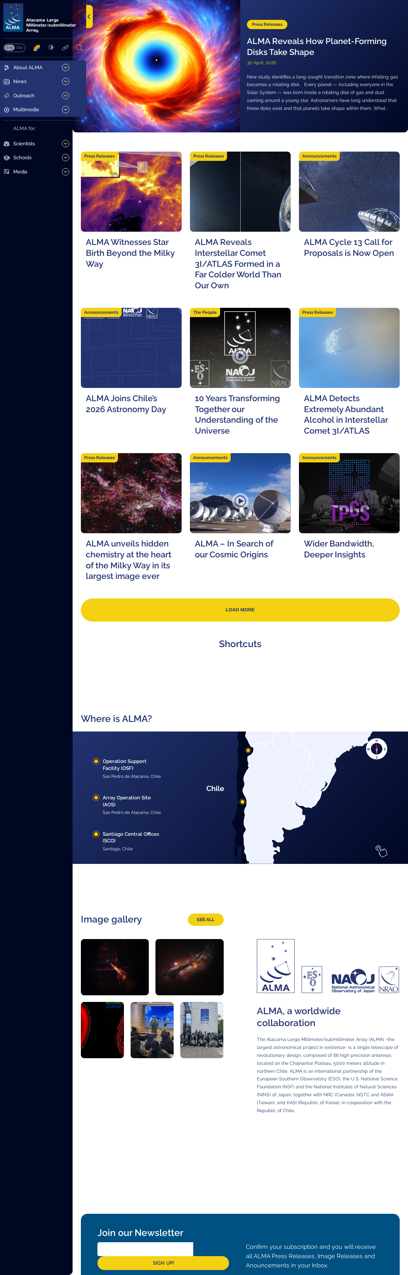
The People (214, 312)
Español (20, 49)
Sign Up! (222, 1257)
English (9, 49)
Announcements (324, 154)
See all (212, 929)
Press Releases (274, 19)
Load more (247, 613)
